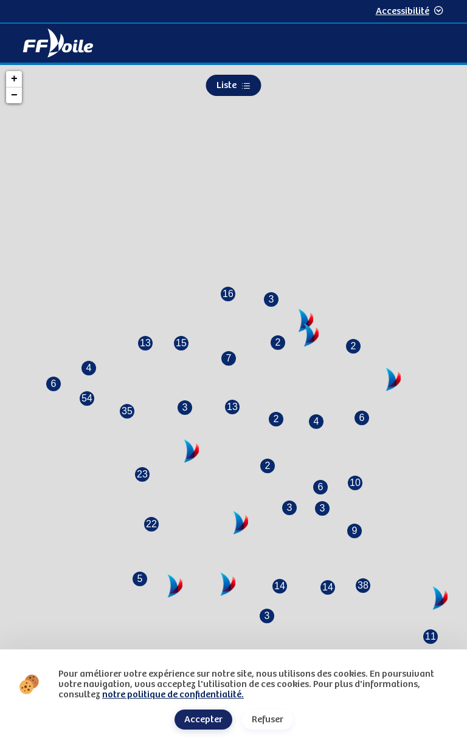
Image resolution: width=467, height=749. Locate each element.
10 (355, 482)
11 (430, 636)
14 (279, 586)
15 (181, 343)
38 (363, 585)
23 (142, 474)
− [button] (14, 95)
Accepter (203, 719)
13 (145, 343)
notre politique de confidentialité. (173, 694)
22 (151, 524)
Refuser (267, 719)
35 (127, 411)
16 (228, 294)
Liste (233, 85)
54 (86, 398)
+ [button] (14, 79)
